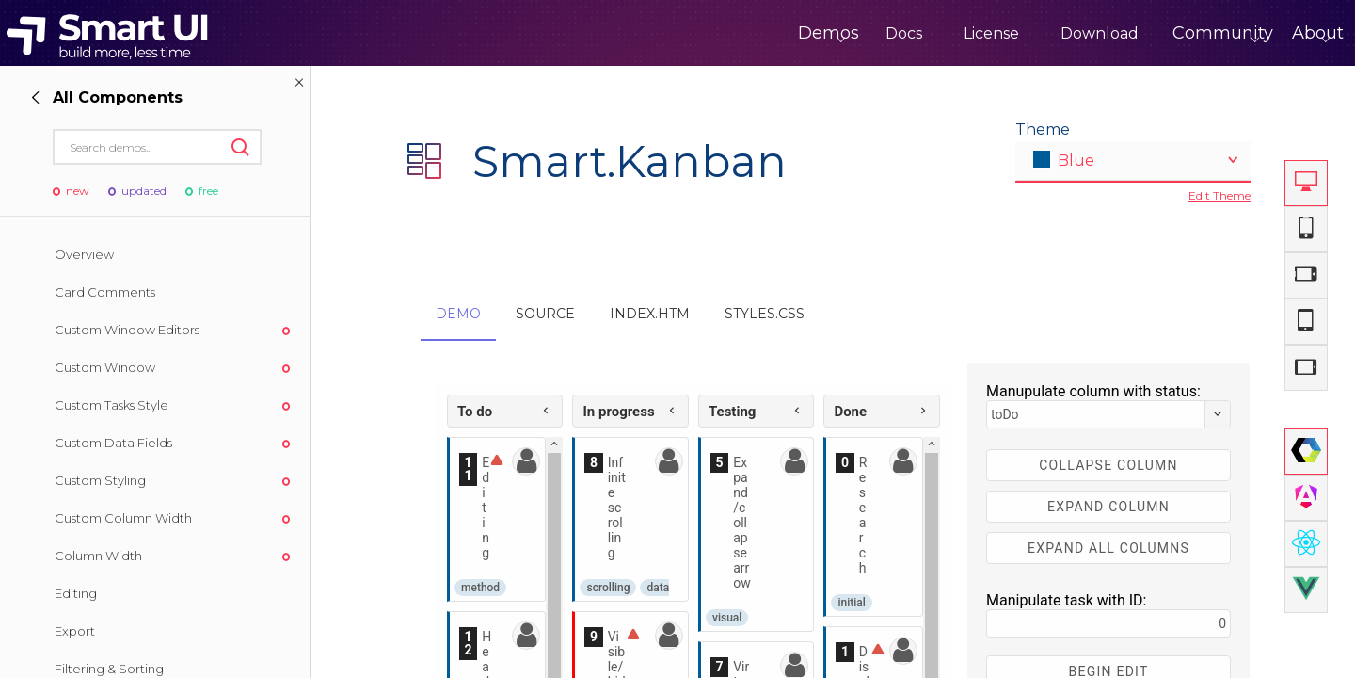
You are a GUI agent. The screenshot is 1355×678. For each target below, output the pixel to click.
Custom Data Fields (113, 442)
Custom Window (105, 367)
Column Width (98, 555)
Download (1021, 33)
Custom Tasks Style (111, 404)
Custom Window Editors (127, 329)
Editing (76, 593)
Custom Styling (100, 480)
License (913, 33)
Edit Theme (1219, 195)
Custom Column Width (123, 517)
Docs (825, 33)
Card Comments (105, 291)
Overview (84, 254)
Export (75, 630)
